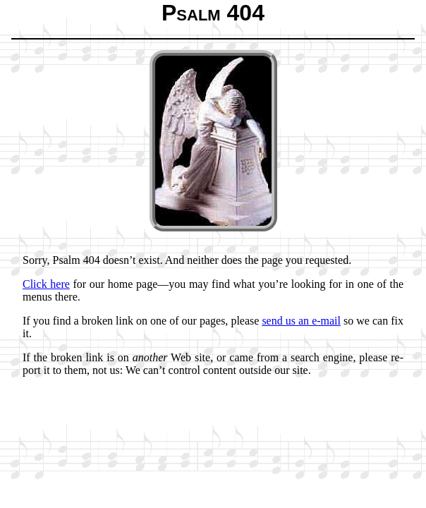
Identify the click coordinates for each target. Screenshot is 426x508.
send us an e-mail (301, 321)
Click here (46, 284)
